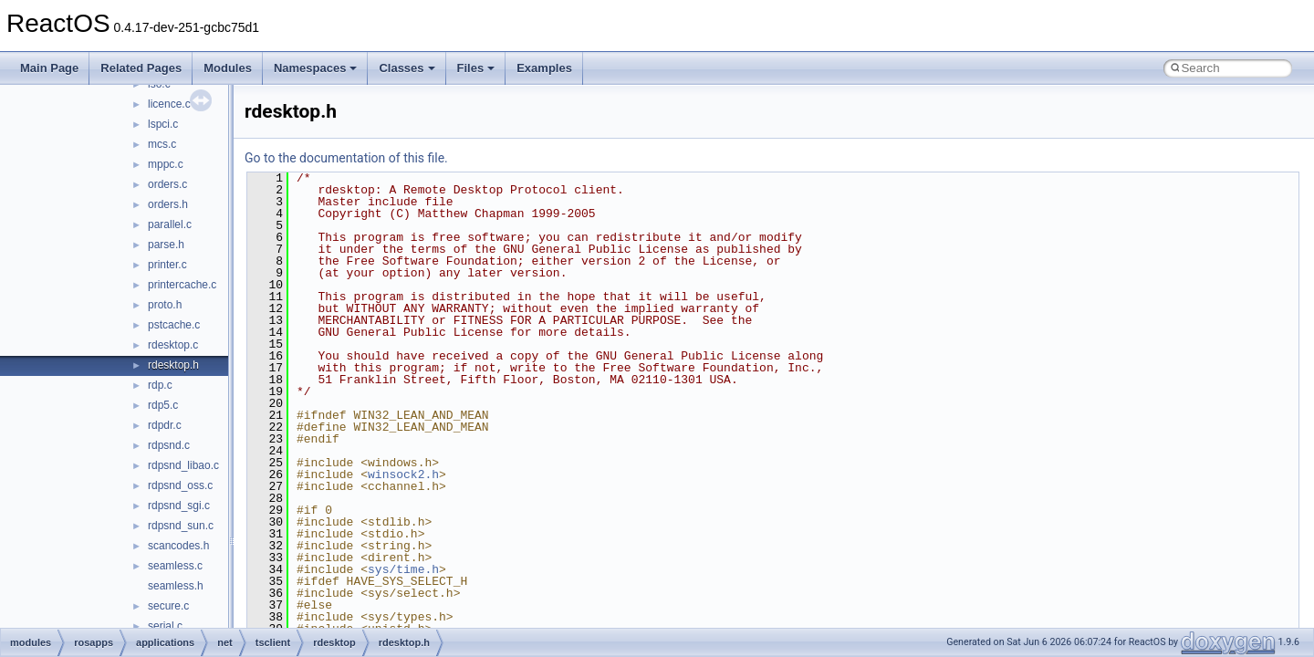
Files (476, 68)
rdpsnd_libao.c (183, 465)
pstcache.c (174, 324)
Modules (227, 68)
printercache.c (182, 284)
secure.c (168, 606)
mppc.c (165, 164)
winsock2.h (403, 474)
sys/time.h (403, 569)
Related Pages (141, 68)
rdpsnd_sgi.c (179, 505)
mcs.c (162, 144)
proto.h (165, 304)
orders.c (167, 184)
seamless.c (175, 565)
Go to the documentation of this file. (346, 158)
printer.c (167, 264)
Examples (544, 68)
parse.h (166, 244)
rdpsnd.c (169, 445)
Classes (406, 68)
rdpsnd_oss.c (180, 485)
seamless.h (175, 585)
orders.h (168, 204)
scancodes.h (178, 545)
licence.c (169, 104)
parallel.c (170, 224)
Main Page (49, 68)
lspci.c (163, 124)
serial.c (165, 626)
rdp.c (160, 385)
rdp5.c (163, 405)
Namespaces (316, 68)
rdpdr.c (165, 425)
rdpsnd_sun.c (181, 525)
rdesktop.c (173, 345)
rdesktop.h (173, 365)
